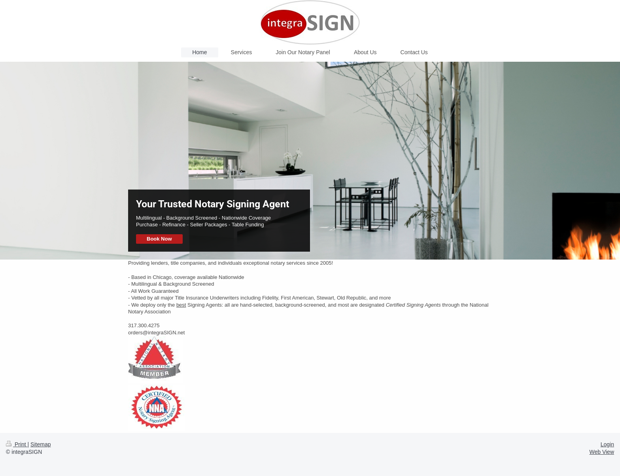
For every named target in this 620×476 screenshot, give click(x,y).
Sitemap (40, 444)
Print (17, 444)
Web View (601, 452)
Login (607, 444)
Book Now (159, 239)
